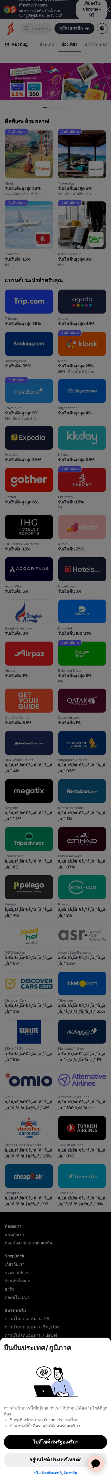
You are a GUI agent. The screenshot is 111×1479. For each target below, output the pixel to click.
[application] (95, 1463)
